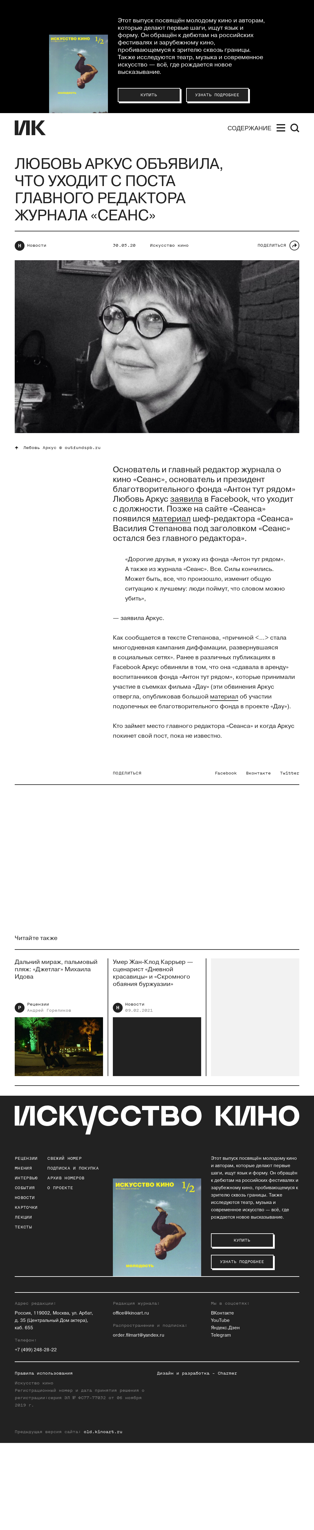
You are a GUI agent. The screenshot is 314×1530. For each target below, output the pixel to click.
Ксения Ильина (130, 1356)
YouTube (220, 1407)
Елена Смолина (261, 1319)
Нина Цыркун (258, 1356)
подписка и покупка (72, 1168)
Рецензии (38, 1011)
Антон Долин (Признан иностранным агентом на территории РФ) (138, 1341)
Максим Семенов (263, 1312)
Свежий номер (64, 1158)
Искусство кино (169, 245)
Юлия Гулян (126, 1312)
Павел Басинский (132, 1304)
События (25, 1188)
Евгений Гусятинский (136, 1319)
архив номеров (65, 1178)
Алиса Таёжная (260, 1334)
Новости (36, 245)
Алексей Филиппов (265, 1341)
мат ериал (171, 519)
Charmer (227, 1460)
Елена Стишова (261, 1326)
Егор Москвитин (197, 1334)
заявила (186, 499)
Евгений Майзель (198, 1326)
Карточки (26, 1207)
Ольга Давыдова (131, 1326)
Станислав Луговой (200, 1319)
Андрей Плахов (195, 1341)
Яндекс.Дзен (225, 1415)
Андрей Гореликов (49, 1017)
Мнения (23, 1168)
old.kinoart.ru (103, 1519)
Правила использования (44, 1460)
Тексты (23, 1227)
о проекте (60, 1188)
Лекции (23, 1217)
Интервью (26, 1178)
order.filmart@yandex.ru (138, 1422)
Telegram (221, 1422)
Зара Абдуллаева (132, 1297)
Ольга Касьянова (197, 1304)
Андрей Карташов (198, 1297)
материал (224, 696)
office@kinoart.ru (131, 1400)
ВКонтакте (222, 1400)
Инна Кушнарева (197, 1312)
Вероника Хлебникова (268, 1348)
